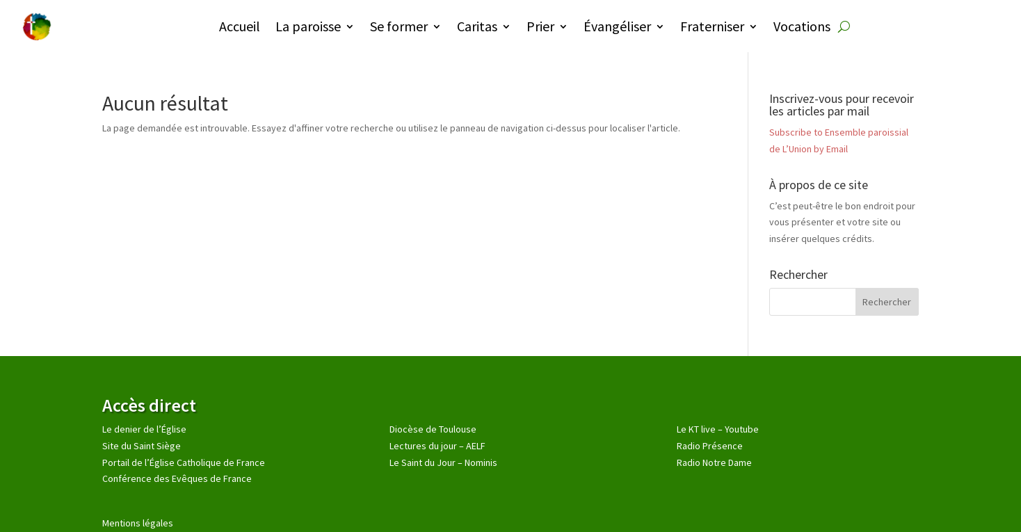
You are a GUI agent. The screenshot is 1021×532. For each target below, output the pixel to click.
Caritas (477, 26)
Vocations (801, 26)
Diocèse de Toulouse (432, 429)
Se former (399, 26)
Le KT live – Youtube (718, 429)
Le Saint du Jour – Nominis (443, 462)
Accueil (239, 26)
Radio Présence (710, 446)
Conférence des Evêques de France (177, 478)
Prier (540, 26)
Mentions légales (137, 523)
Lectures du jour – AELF (437, 446)
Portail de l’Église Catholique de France (183, 462)
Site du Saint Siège (141, 446)
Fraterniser (712, 26)
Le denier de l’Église (144, 429)
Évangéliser (617, 26)
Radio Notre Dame (714, 462)
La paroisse (308, 26)
